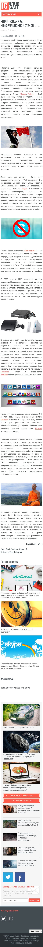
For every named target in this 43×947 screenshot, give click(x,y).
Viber (11, 552)
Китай (8, 549)
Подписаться (34, 900)
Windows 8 (23, 549)
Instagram (18, 552)
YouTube (4, 375)
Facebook (5, 372)
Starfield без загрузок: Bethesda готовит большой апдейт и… (27, 863)
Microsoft (4, 420)
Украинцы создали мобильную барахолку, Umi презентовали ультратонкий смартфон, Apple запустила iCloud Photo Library (20, 595)
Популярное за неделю (21, 795)
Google (23, 94)
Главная (13, 30)
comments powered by (15, 688)
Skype (24, 189)
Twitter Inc (5, 552)
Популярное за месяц (21, 800)
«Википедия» (29, 251)
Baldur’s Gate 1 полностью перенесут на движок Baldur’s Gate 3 (28, 822)
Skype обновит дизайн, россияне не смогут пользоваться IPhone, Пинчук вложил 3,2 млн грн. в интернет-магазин (20, 666)
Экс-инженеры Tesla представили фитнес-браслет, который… (27, 850)
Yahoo (30, 94)
